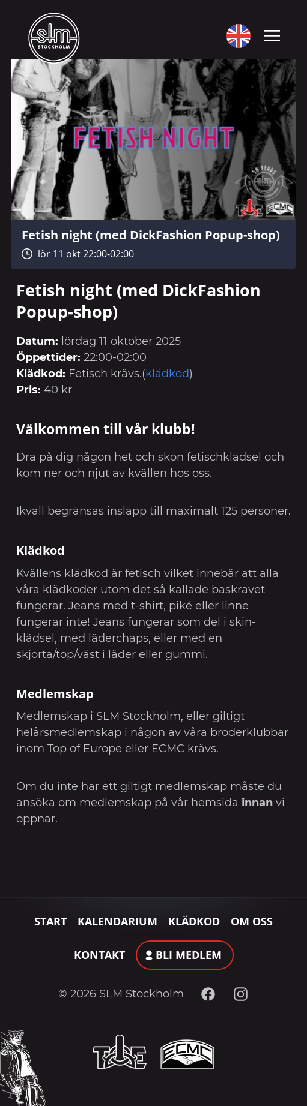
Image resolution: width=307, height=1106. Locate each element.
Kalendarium (117, 921)
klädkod (167, 373)
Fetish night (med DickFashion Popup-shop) (151, 234)
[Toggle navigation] (272, 34)
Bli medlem (189, 955)
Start (50, 921)
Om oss (252, 921)
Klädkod (194, 921)
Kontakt (99, 955)
